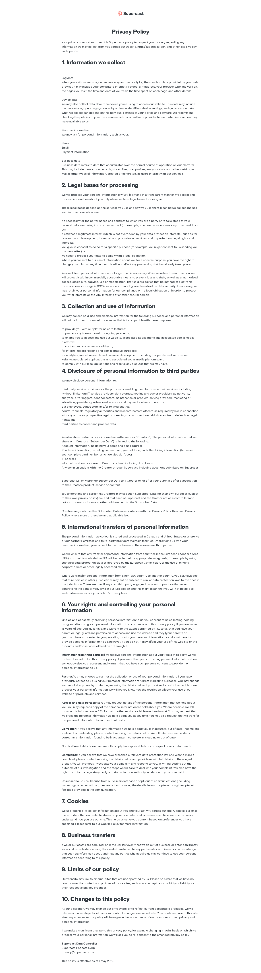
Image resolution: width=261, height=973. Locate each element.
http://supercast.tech (151, 46)
